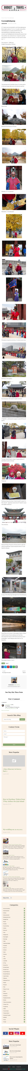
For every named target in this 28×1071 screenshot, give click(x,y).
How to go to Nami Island (8, 855)
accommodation (14, 908)
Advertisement (14, 910)
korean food (14, 969)
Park (14, 986)
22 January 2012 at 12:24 (11, 708)
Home (2, 17)
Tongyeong (14, 1006)
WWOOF (14, 1017)
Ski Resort (14, 995)
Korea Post (14, 965)
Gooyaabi (23, 1068)
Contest (14, 923)
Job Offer (14, 960)
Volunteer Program (14, 1015)
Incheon (14, 949)
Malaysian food (14, 980)
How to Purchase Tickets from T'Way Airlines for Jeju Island (14, 800)
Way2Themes (13, 1068)
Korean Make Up (14, 971)
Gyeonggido (14, 936)
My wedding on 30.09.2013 (12, 829)
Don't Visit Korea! (7, 887)
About (13, 1066)
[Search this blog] (11, 719)
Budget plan (14, 919)
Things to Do (14, 1004)
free (14, 932)
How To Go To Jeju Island (8, 866)
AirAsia (14, 912)
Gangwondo (14, 934)
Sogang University (14, 997)
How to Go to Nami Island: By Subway (11, 876)
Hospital (14, 945)
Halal (14, 941)
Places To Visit (14, 989)
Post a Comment (5, 710)
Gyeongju (14, 938)
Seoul (6, 17)
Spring (14, 999)
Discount (14, 930)
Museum (14, 984)
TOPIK (14, 1008)
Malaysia (14, 978)
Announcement (14, 915)
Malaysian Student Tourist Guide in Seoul (12, 844)
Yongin (14, 1021)
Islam (14, 952)
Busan (14, 921)
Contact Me (19, 1066)
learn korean (14, 976)
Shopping (14, 993)
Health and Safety (14, 943)
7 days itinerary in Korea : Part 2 (12, 770)
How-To (14, 947)
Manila (14, 982)
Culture (14, 928)
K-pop (14, 962)
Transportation (14, 1013)
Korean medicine (14, 973)
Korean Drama (14, 967)
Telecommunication (14, 1002)
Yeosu (14, 1019)
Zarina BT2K (4, 23)
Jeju (14, 956)
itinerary (14, 954)
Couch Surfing (14, 925)
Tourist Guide (14, 1010)
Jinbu (14, 958)
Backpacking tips (14, 917)
